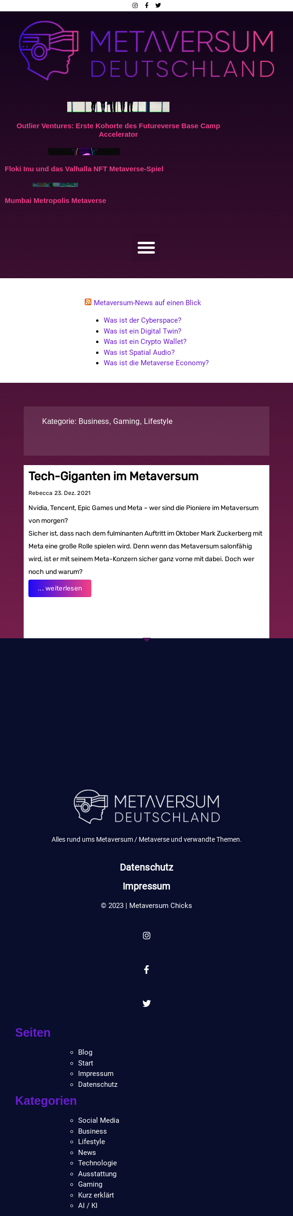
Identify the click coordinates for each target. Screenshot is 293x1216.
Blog (85, 1052)
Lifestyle (158, 421)
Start (85, 1063)
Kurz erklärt (96, 1195)
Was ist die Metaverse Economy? (156, 363)
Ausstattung (97, 1174)
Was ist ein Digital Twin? (142, 331)
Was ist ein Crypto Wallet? (145, 341)
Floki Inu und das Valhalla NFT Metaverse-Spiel (84, 169)
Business (94, 421)
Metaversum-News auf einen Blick (147, 303)
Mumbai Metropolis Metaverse (55, 200)
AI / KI (88, 1205)
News (87, 1152)
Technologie (97, 1163)
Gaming (126, 421)
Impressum (147, 886)
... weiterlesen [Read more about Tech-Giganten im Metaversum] (60, 588)
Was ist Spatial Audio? (139, 352)
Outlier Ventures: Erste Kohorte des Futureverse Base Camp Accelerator (118, 130)
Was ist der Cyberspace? (142, 320)
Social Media (98, 1120)
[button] (146, 247)
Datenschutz (146, 867)
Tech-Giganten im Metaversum (113, 476)
